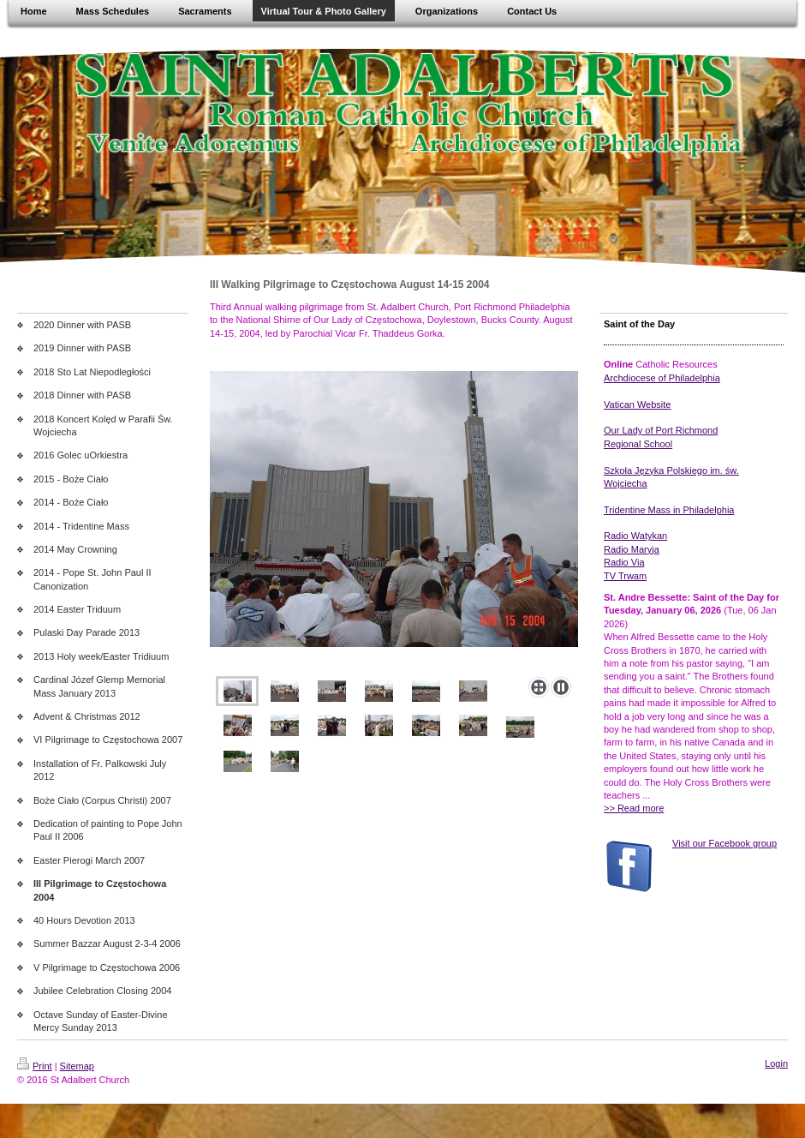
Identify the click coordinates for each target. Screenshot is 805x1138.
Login (776, 1063)
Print (34, 1066)
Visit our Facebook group (724, 843)
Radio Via (624, 562)
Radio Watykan (635, 535)
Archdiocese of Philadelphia (662, 378)
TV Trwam (625, 576)
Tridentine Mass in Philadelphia (669, 510)
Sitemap (77, 1066)
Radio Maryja (631, 549)
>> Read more (634, 808)
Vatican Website (637, 404)
